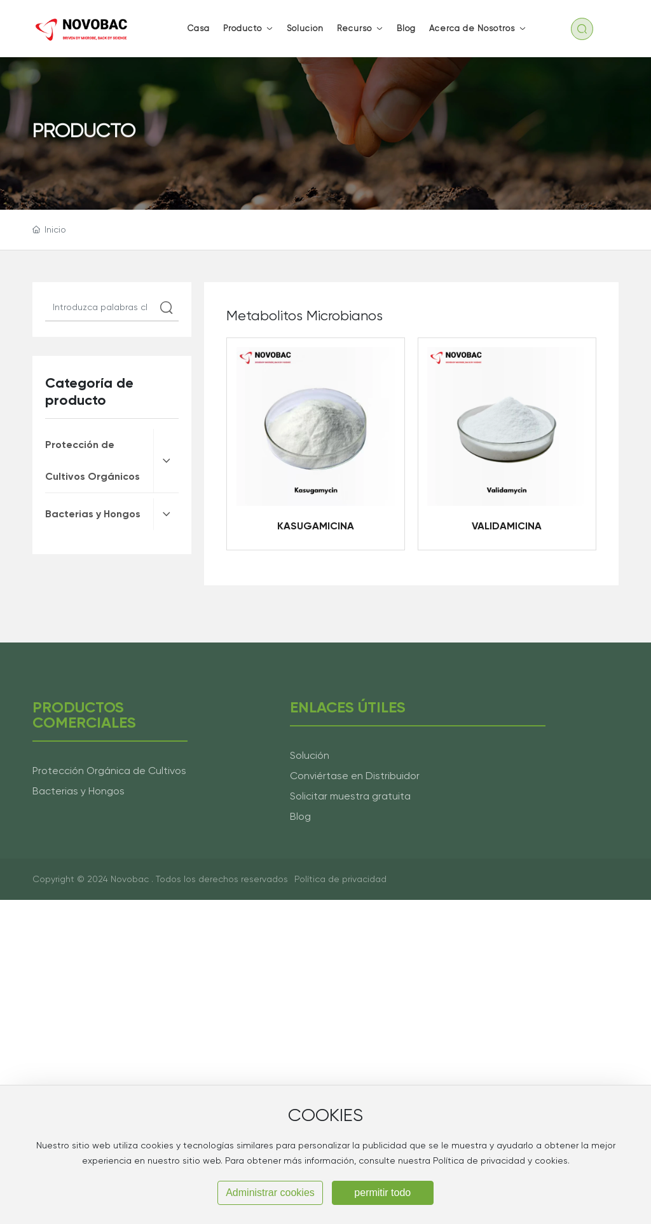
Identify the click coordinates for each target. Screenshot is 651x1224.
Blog (300, 816)
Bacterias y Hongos (78, 791)
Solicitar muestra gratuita (350, 796)
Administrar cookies (270, 1192)
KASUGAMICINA (315, 526)
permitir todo (382, 1192)
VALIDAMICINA (507, 526)
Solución (309, 755)
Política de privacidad (340, 879)
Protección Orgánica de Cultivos (109, 771)
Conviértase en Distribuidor (355, 776)
